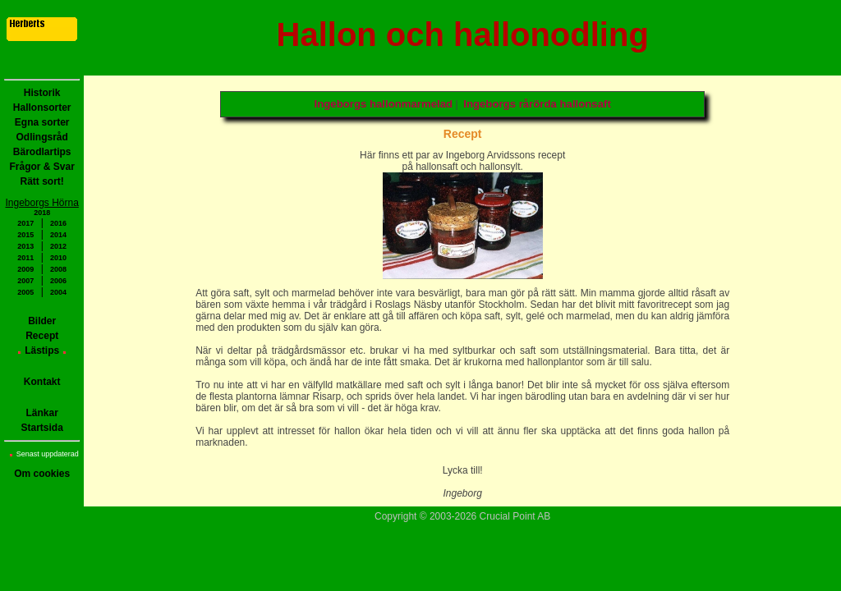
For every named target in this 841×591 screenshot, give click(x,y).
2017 (25, 223)
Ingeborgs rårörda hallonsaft (537, 104)
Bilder (42, 321)
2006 (58, 281)
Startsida (42, 427)
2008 (58, 269)
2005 (25, 292)
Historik (42, 92)
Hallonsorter (42, 107)
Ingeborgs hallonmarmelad (384, 104)
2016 (58, 223)
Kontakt (42, 381)
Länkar (42, 413)
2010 (58, 258)
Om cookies (42, 473)
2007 (25, 281)
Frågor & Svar (42, 166)
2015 (25, 235)
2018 (42, 212)
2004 (58, 292)
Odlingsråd (42, 137)
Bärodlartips (42, 152)
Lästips (42, 350)
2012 (58, 246)
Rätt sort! (42, 181)
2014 (58, 235)
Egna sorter (42, 122)
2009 (25, 269)
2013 (25, 246)
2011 (25, 258)
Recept (41, 335)
